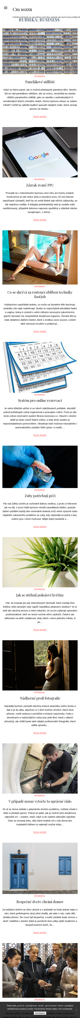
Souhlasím (40, 1013)
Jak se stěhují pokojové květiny (40, 595)
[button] (5, 8)
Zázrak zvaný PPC (40, 185)
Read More (40, 117)
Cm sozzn (22, 9)
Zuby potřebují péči (40, 495)
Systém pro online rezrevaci (40, 400)
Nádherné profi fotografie (40, 698)
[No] (76, 1009)
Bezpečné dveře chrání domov (40, 901)
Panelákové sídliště (40, 82)
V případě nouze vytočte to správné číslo (40, 801)
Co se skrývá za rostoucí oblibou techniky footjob (40, 294)
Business (40, 76)
